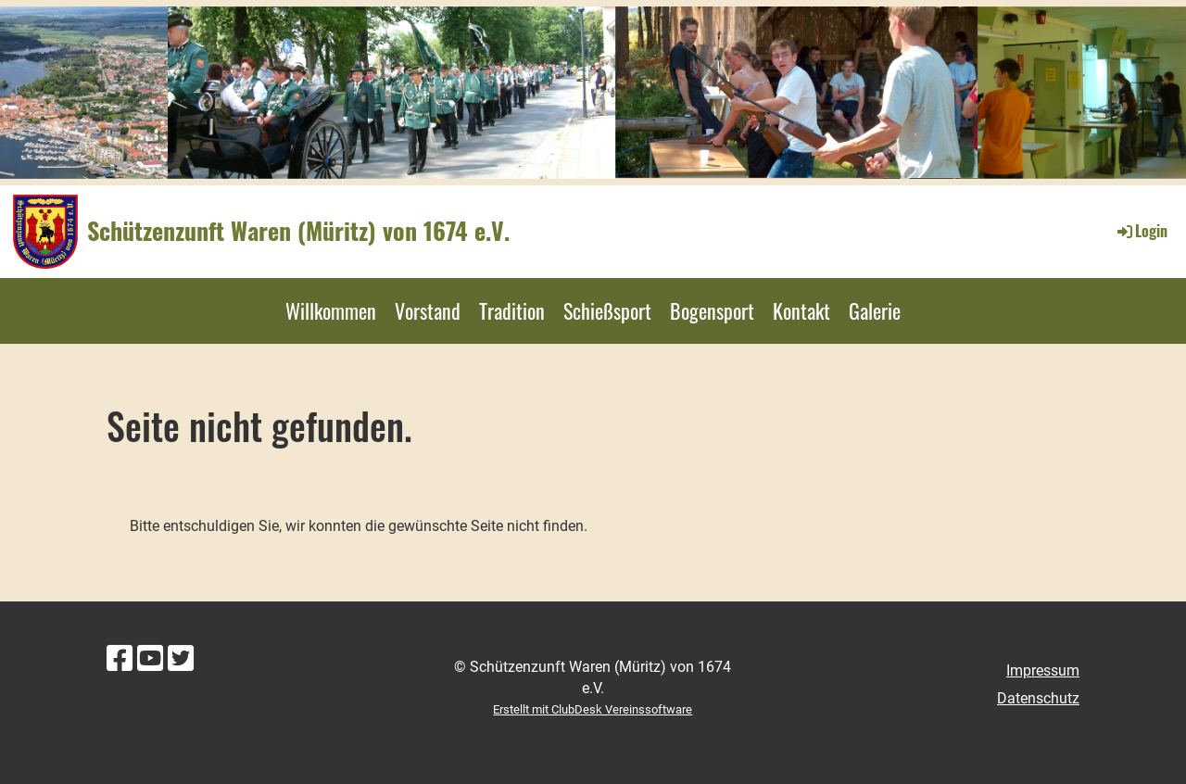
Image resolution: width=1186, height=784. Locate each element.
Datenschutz (1038, 698)
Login (1141, 231)
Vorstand (428, 310)
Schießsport (607, 310)
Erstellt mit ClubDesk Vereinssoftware (592, 709)
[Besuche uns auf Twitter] (181, 659)
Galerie (875, 310)
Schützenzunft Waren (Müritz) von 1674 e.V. (298, 230)
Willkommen (330, 310)
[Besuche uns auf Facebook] (119, 659)
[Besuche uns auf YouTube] (150, 659)
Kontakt (801, 310)
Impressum (1042, 670)
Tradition (512, 310)
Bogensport (712, 310)
